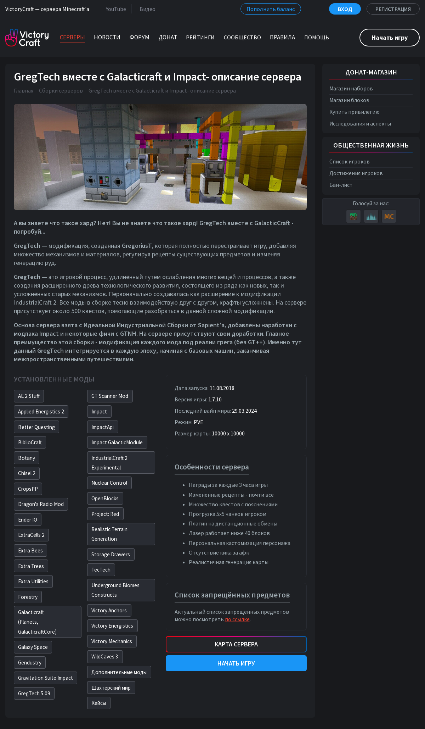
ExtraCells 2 (31, 535)
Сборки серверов (61, 90)
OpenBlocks (105, 498)
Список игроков (349, 161)
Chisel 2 (26, 473)
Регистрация (393, 8)
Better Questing (36, 427)
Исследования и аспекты (360, 123)
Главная (23, 90)
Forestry (28, 597)
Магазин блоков (349, 100)
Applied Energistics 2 (41, 411)
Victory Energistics (112, 625)
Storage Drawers (110, 554)
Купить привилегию (354, 111)
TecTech (100, 569)
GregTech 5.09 (34, 693)
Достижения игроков (356, 173)
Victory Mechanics (111, 641)
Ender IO (27, 519)
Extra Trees (31, 566)
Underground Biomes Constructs (115, 590)
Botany (26, 458)
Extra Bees (30, 550)
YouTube (114, 8)
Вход (345, 8)
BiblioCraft (30, 442)
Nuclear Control (109, 482)
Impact (99, 411)
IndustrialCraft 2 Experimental (109, 463)
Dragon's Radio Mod (41, 504)
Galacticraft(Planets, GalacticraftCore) (37, 622)
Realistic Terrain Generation (109, 534)
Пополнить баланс (270, 9)
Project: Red (105, 514)
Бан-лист (340, 185)
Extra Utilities (33, 581)
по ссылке (237, 619)
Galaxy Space (33, 647)
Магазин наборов (351, 88)
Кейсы (98, 703)
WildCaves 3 (104, 656)
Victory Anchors (109, 610)
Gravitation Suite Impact (45, 677)
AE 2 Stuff (29, 396)
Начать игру (390, 37)
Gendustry (29, 662)
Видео (146, 8)
